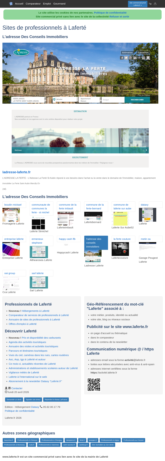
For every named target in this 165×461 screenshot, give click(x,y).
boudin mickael (12, 204)
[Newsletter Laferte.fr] (150, 3)
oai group (9, 273)
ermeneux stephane (37, 241)
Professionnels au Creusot (133, 440)
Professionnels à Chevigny (52, 440)
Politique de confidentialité (110, 12)
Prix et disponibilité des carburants (41, 337)
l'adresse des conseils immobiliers (93, 243)
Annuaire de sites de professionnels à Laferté (34, 319)
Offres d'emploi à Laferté (23, 323)
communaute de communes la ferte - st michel (41, 208)
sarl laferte (38, 273)
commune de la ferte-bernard (95, 206)
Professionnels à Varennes (49, 445)
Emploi (47, 3)
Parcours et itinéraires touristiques (28, 350)
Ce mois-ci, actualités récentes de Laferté (32, 363)
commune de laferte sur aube (122, 206)
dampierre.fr (70, 440)
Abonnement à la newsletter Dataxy (35, 381)
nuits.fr (31, 445)
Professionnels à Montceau (14, 445)
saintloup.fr (83, 445)
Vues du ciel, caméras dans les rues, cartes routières (39, 355)
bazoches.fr (8, 440)
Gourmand (59, 3)
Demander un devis (14, 400)
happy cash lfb (67, 239)
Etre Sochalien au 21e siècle (103, 445)
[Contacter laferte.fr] (155, 3)
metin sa (146, 239)
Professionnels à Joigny (110, 440)
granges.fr (93, 440)
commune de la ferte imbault (67, 206)
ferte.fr (82, 440)
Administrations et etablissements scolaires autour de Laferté (43, 368)
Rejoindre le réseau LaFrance (56, 400)
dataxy (144, 204)
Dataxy (35, 407)
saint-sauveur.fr (69, 445)
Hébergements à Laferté (35, 310)
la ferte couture (122, 239)
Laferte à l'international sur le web (28, 376)
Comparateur (33, 3)
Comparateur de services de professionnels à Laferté (39, 315)
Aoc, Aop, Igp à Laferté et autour (27, 359)
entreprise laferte (14, 239)
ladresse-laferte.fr (16, 172)
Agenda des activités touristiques (27, 342)
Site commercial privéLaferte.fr (138, 4)
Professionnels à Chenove (27, 440)
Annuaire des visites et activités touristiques (33, 346)
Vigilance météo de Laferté (24, 372)
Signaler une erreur (33, 400)
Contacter (17, 388)
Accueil (19, 3)
